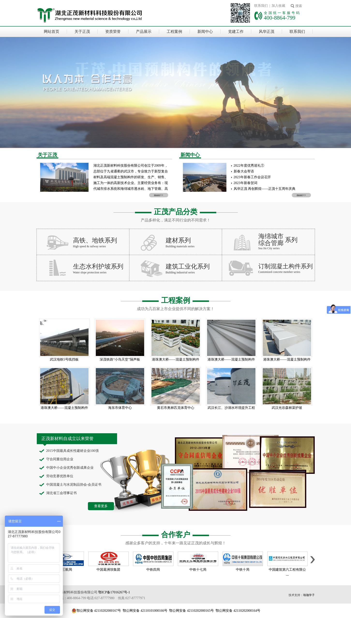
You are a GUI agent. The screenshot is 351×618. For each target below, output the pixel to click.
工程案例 (174, 31)
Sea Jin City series (269, 248)
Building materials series (180, 246)
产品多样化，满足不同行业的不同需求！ (175, 220)
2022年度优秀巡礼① (249, 165)
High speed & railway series (89, 246)
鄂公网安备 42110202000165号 (191, 610)
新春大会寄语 (244, 171)
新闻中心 (205, 31)
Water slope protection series (90, 272)
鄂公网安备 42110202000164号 (238, 610)
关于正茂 (82, 31)
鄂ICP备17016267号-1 (114, 592)
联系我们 (297, 31)
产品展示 (143, 31)
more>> (158, 195)
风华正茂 (266, 31)
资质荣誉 (113, 31)
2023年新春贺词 (245, 183)
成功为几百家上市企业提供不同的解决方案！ (175, 309)
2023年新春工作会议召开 (252, 177)
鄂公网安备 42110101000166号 (145, 610)
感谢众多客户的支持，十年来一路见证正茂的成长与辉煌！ (175, 543)
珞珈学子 (309, 595)
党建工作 (236, 31)
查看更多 (101, 506)
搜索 (298, 6)
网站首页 (51, 31)
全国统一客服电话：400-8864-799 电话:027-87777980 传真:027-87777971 (91, 598)
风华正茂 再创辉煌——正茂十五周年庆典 (265, 189)
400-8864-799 (279, 18)
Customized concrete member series (279, 272)
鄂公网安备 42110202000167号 (98, 610)
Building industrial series (180, 272)
